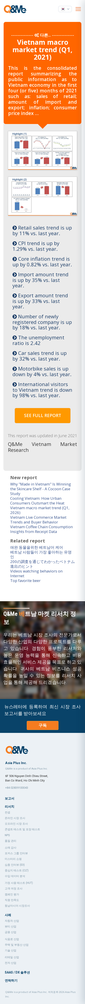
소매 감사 (10, 847)
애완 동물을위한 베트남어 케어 (36, 546)
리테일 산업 (12, 956)
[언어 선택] (65, 9)
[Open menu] (78, 9)
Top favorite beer (25, 580)
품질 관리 (10, 840)
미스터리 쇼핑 (13, 858)
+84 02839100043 (16, 787)
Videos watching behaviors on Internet (36, 573)
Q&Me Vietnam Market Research (42, 447)
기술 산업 (10, 950)
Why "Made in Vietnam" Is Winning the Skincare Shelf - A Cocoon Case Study (41, 488)
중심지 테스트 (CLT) (17, 870)
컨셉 (7, 812)
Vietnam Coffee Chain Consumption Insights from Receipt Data (41, 529)
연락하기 (11, 980)
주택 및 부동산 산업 (17, 944)
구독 (43, 724)
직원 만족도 (12, 899)
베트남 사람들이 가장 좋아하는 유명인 (41, 554)
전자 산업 (10, 962)
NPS (7, 834)
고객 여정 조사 (13, 888)
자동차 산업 (12, 920)
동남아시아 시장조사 (17, 905)
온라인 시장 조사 (15, 817)
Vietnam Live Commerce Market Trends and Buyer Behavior (38, 519)
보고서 (9, 798)
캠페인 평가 (12, 894)
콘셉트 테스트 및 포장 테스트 (22, 828)
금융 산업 (10, 931)
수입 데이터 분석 (15, 875)
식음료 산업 (12, 938)
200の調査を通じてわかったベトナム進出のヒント (42, 563)
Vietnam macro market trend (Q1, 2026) (40, 510)
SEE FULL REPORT (42, 415)
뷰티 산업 (10, 926)
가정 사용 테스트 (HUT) (19, 882)
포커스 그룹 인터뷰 (16, 852)
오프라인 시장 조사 (16, 823)
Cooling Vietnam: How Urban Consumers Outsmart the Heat (37, 500)
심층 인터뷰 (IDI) (15, 864)
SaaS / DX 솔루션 (17, 972)
